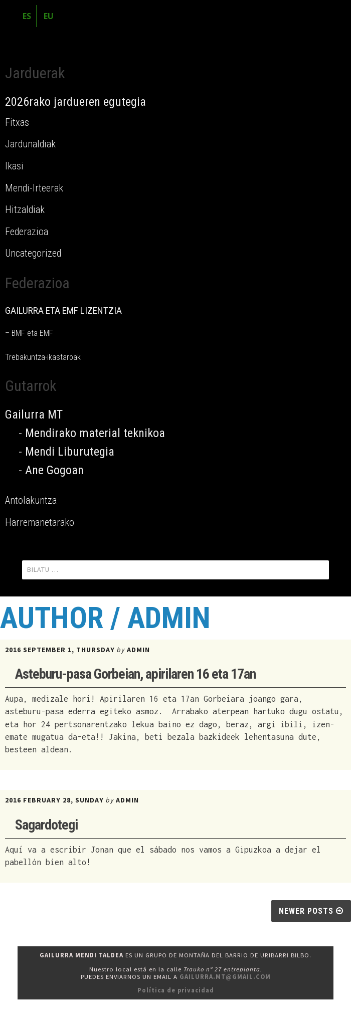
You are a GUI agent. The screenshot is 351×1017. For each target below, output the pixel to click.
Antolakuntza (31, 500)
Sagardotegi (46, 825)
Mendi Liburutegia (69, 452)
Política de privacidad (175, 990)
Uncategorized (33, 253)
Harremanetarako (39, 522)
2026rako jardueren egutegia (75, 102)
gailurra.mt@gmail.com (225, 976)
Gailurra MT (34, 415)
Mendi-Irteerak (34, 188)
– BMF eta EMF (29, 333)
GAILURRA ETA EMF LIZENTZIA (63, 310)
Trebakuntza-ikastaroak (43, 357)
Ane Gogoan (54, 470)
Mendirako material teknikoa (95, 433)
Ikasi (14, 166)
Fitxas (17, 122)
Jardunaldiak (30, 144)
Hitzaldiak (25, 210)
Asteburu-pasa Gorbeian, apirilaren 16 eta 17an (135, 674)
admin (138, 649)
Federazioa (26, 232)
